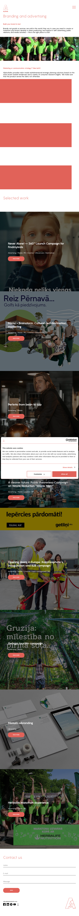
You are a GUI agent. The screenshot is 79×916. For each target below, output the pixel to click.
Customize (39, 474)
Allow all (64, 474)
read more (16, 258)
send (11, 890)
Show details (68, 467)
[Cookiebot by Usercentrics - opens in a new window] (67, 440)
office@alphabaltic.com (10, 901)
